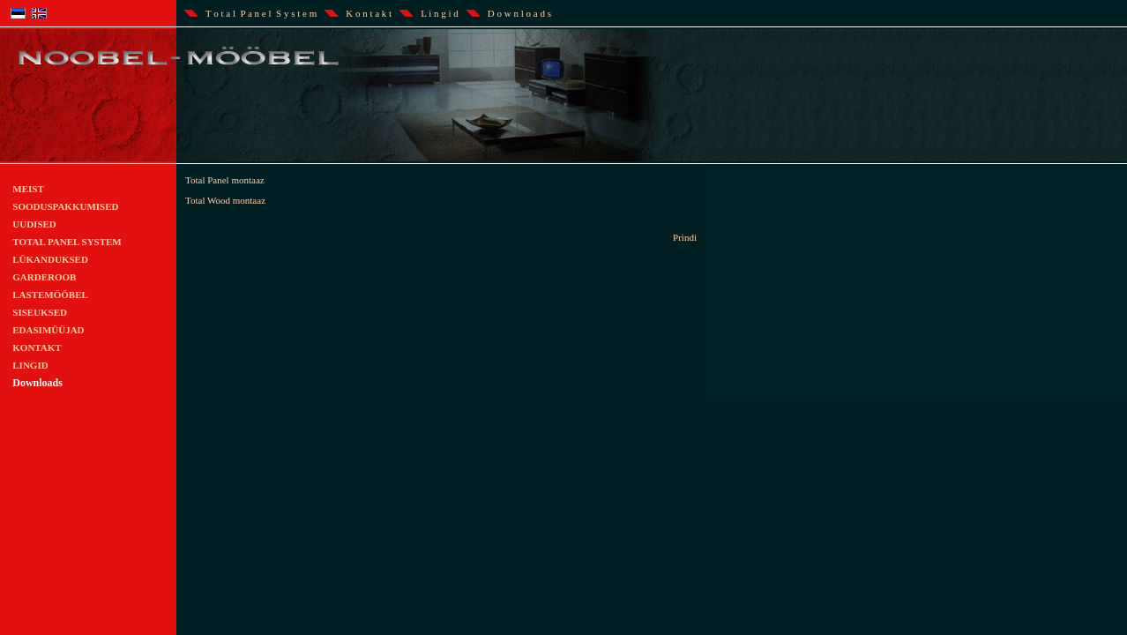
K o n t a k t (369, 13)
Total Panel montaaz (225, 180)
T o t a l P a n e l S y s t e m (261, 13)
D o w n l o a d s (519, 13)
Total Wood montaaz (225, 200)
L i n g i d (440, 13)
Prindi (685, 237)
